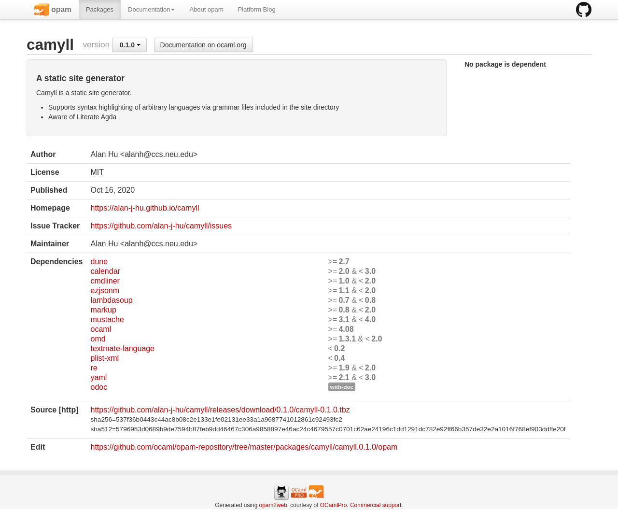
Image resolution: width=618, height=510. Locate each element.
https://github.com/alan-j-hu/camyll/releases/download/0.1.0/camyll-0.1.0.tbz (220, 410)
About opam (206, 9)
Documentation (151, 9)
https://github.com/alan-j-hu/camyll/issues (161, 226)
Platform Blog (257, 9)
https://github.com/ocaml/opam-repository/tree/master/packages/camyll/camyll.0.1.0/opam (243, 447)
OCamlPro (333, 505)
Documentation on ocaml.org (203, 45)
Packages (99, 9)
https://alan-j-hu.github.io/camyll (144, 208)
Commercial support (375, 505)
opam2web (273, 505)
